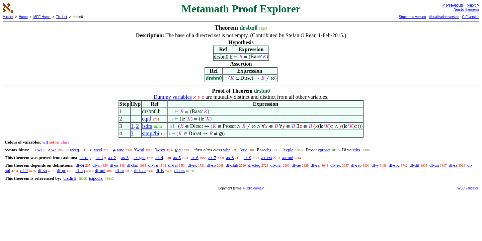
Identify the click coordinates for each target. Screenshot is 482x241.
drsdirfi (69, 178)
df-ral (315, 165)
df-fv (160, 170)
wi (39, 149)
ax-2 (112, 157)
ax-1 (99, 157)
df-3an (132, 165)
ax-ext (266, 157)
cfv (244, 149)
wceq (74, 149)
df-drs (179, 170)
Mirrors (8, 17)
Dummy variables (173, 97)
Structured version (412, 17)
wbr (226, 149)
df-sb (211, 165)
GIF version (470, 17)
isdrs (147, 126)
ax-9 (247, 157)
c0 (180, 149)
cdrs (356, 149)
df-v (375, 165)
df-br (119, 170)
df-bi (80, 165)
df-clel (276, 165)
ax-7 (212, 157)
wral (140, 149)
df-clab (232, 165)
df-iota (140, 170)
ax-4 (159, 157)
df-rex (335, 165)
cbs (268, 149)
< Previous (452, 5)
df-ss (453, 165)
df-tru (153, 165)
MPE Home (42, 17)
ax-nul (287, 157)
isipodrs (96, 178)
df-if (24, 170)
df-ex (192, 165)
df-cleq (254, 165)
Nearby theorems (466, 9)
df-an (96, 165)
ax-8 (230, 157)
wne (120, 149)
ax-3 (125, 157)
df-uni (100, 170)
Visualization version (444, 17)
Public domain (253, 188)
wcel (98, 149)
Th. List (61, 17)
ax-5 (177, 157)
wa (54, 149)
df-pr (61, 170)
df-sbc (394, 165)
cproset (324, 149)
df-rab (356, 165)
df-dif (415, 165)
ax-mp (85, 157)
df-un (434, 165)
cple (289, 149)
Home (23, 17)
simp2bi (150, 133)
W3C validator (467, 188)
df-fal (173, 165)
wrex (161, 149)
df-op (80, 170)
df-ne (296, 165)
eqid (146, 119)
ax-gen (139, 157)
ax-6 (194, 157)
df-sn (42, 170)
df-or (114, 165)
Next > (473, 5)
